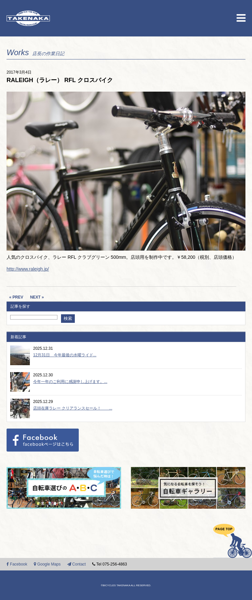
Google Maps (47, 564)
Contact (76, 564)
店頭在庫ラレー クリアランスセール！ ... (72, 408)
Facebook (17, 564)
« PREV (16, 297)
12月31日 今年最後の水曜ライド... (64, 355)
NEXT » (37, 297)
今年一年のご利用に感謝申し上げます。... (70, 381)
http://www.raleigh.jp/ (28, 269)
